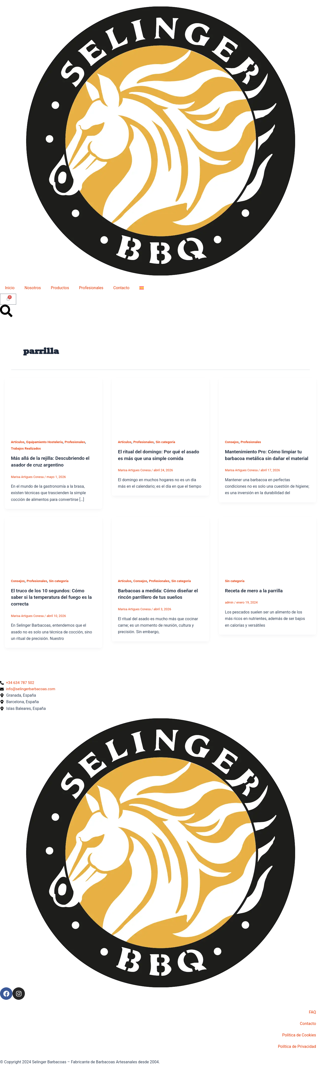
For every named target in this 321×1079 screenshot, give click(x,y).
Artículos (18, 442)
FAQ (312, 1012)
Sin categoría (168, 442)
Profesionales (91, 287)
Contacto (121, 287)
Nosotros (32, 287)
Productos (60, 287)
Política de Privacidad (297, 1046)
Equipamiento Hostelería (46, 442)
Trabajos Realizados (27, 448)
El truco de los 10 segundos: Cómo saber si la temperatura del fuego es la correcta (51, 596)
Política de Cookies (299, 1035)
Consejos (232, 442)
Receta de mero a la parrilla (255, 590)
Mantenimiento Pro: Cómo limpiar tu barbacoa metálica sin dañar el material (265, 458)
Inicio (9, 287)
